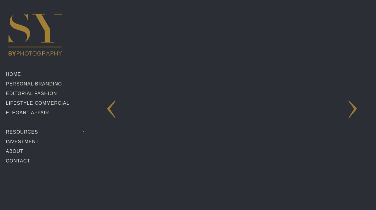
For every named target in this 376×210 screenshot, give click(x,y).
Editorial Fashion (31, 93)
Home (13, 74)
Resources (22, 132)
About (14, 151)
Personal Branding (34, 83)
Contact (18, 160)
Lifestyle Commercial (37, 103)
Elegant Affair (27, 112)
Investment (22, 141)
